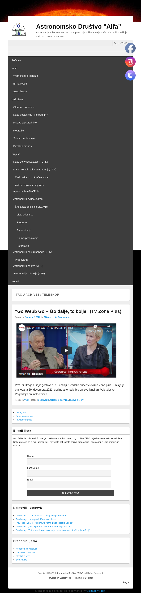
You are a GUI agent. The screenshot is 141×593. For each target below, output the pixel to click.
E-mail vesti (20, 83)
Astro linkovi (20, 91)
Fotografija (23, 245)
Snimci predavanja (24, 138)
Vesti (14, 68)
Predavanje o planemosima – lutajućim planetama (41, 515)
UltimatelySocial (96, 590)
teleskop (54, 400)
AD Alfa (47, 317)
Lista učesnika (25, 214)
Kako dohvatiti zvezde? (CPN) (30, 161)
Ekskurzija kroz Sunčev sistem (32, 177)
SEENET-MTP (23, 556)
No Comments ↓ (62, 317)
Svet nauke (21, 559)
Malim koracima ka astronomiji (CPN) (34, 169)
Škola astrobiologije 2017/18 (31, 206)
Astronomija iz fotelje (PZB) (29, 273)
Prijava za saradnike (25, 122)
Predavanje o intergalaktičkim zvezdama (36, 519)
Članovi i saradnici (24, 107)
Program (22, 222)
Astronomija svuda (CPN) (28, 198)
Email (30, 479)
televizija (64, 400)
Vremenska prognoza (25, 75)
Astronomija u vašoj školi (29, 185)
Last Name (33, 468)
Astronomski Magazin (26, 548)
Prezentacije (24, 230)
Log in (126, 582)
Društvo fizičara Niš (25, 552)
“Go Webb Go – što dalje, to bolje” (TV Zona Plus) (68, 311)
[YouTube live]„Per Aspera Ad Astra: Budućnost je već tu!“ (44, 523)
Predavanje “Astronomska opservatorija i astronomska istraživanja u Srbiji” (53, 530)
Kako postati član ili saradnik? (30, 114)
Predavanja (21, 259)
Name (30, 456)
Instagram (21, 412)
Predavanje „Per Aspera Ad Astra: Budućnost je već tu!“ (43, 526)
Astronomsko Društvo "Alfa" (78, 26)
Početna (16, 60)
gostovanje (43, 400)
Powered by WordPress (59, 578)
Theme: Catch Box (84, 578)
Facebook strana (24, 416)
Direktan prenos (22, 146)
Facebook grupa (24, 419)
